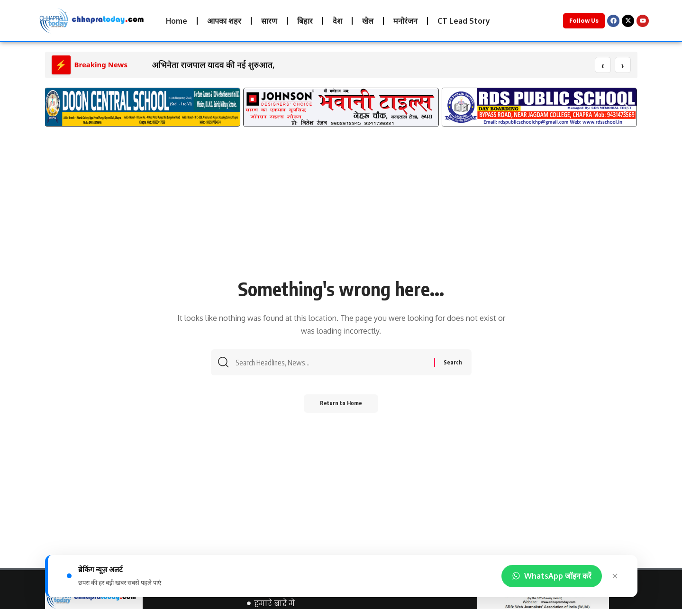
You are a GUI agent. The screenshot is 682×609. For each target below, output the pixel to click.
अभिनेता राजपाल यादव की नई (199, 65)
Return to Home (341, 406)
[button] (56, 108)
